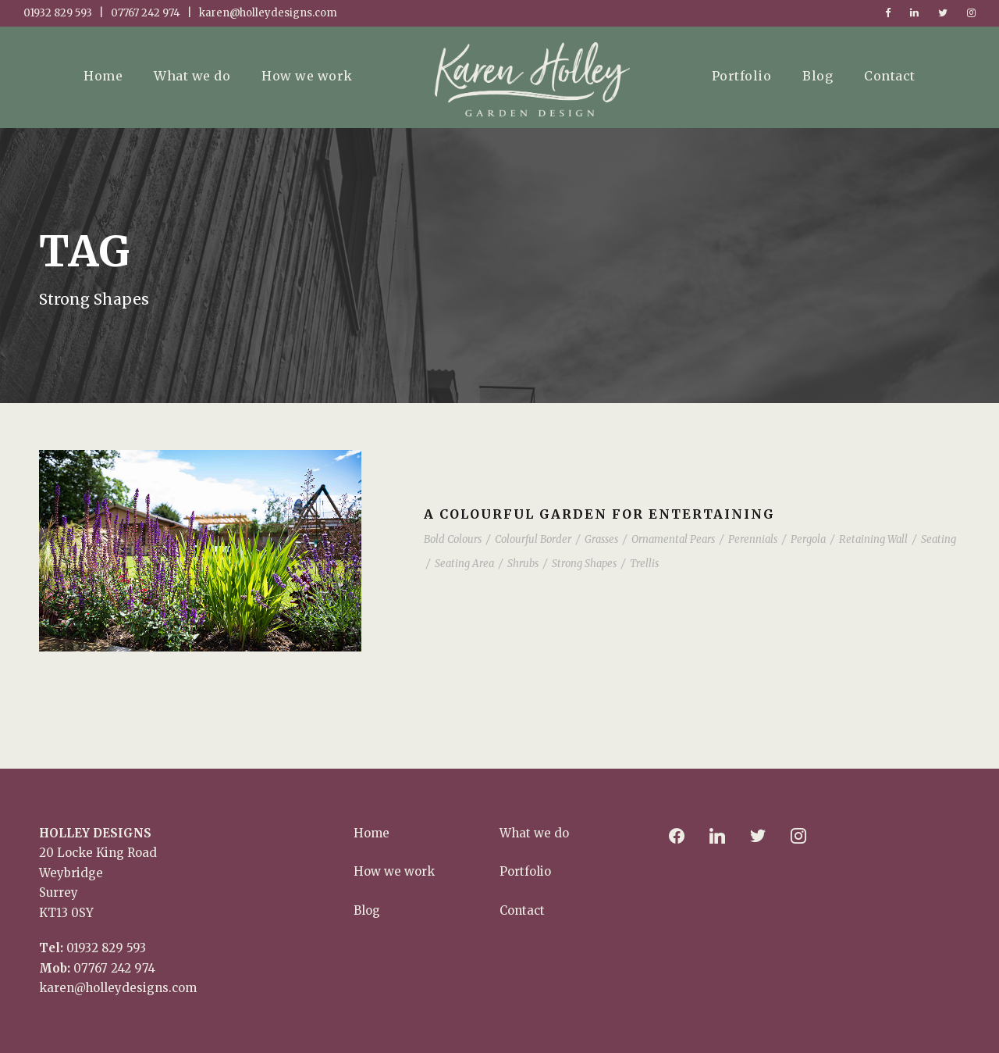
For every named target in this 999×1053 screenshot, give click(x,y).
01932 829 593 (106, 948)
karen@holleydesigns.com (118, 987)
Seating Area (464, 563)
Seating (938, 539)
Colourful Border (533, 539)
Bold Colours (453, 539)
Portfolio (742, 76)
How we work (307, 76)
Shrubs (523, 563)
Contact (889, 76)
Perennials (752, 539)
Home (103, 76)
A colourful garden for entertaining (599, 514)
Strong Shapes (584, 563)
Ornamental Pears (673, 539)
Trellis (644, 563)
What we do (192, 76)
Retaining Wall (873, 539)
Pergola (808, 539)
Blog (817, 76)
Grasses (601, 539)
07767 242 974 (114, 968)
